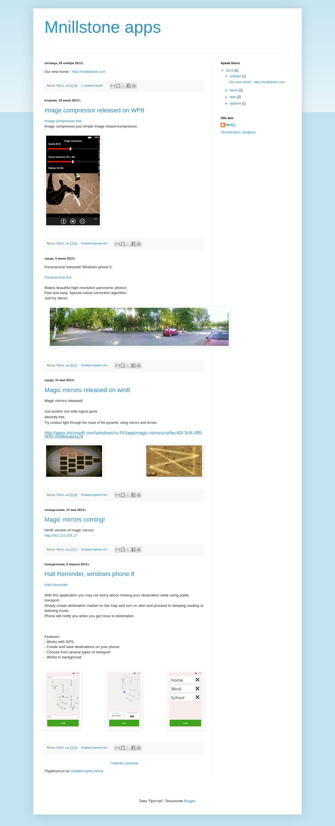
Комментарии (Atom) (87, 771)
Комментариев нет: (95, 243)
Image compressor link (63, 121)
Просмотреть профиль (238, 132)
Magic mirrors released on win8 (87, 390)
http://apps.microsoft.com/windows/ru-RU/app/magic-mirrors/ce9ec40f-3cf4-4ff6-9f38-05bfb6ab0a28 (123, 435)
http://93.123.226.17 (60, 535)
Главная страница (124, 763)
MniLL (231, 125)
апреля (236, 103)
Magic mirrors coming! (74, 519)
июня (234, 90)
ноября (236, 76)
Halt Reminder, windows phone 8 (89, 573)
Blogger (189, 801)
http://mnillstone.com (89, 72)
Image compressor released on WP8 (94, 110)
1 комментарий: (92, 85)
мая (233, 97)
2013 (230, 71)
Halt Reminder (56, 585)
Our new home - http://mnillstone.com (257, 82)
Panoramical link (58, 277)
